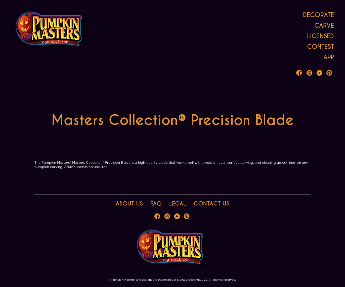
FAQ (156, 203)
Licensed (320, 36)
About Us (129, 203)
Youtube (320, 73)
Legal (177, 203)
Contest (320, 47)
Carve (324, 25)
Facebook (300, 73)
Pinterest (330, 73)
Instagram (310, 73)
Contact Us (211, 203)
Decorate (318, 15)
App (328, 57)
